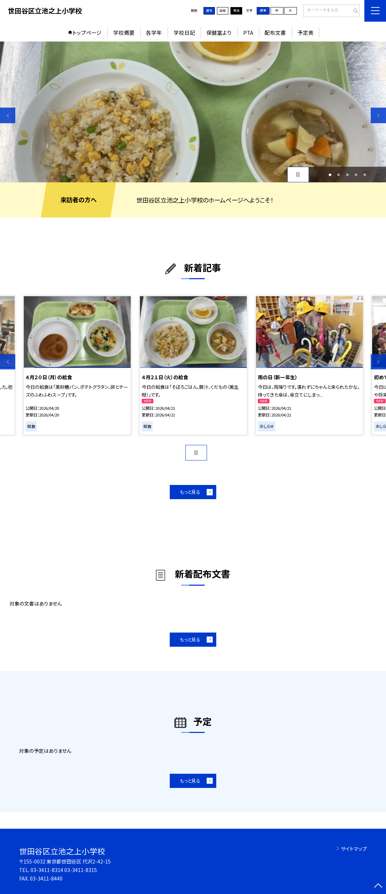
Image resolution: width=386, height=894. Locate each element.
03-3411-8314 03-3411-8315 (64, 869)
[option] (193, 112)
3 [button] (347, 174)
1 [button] (329, 174)
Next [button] (378, 115)
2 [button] (338, 174)
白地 (222, 10)
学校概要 (124, 32)
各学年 (154, 32)
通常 (209, 10)
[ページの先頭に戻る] (378, 886)
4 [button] (356, 174)
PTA (248, 32)
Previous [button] (7, 115)
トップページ (87, 32)
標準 (263, 10)
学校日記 (184, 32)
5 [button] (364, 174)
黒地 (236, 10)
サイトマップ (354, 848)
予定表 (306, 32)
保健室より (219, 32)
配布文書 (275, 32)
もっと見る (190, 492)
